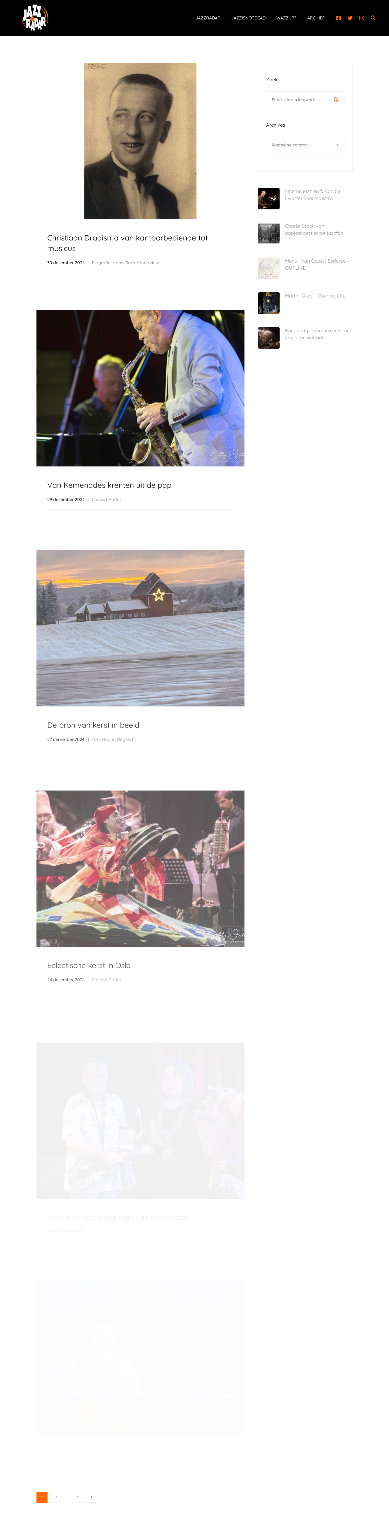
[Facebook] (338, 18)
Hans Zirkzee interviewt (137, 263)
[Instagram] (362, 18)
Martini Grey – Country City (315, 296)
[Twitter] (350, 18)
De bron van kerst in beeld (93, 740)
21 (77, 1497)
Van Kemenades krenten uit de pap (109, 491)
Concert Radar (106, 505)
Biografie (101, 263)
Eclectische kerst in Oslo (89, 982)
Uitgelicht (126, 754)
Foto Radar (103, 754)
